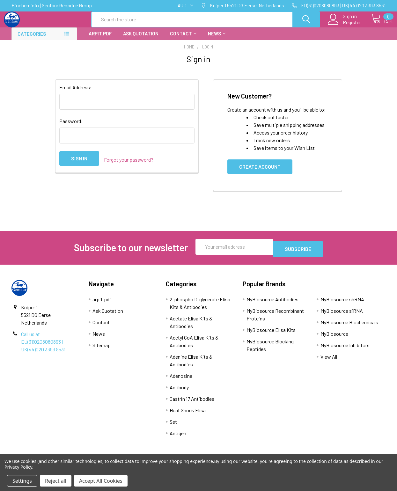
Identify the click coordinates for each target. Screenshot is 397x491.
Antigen (178, 437)
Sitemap (101, 349)
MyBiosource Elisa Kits (271, 333)
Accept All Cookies (100, 480)
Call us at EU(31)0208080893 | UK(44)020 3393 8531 (43, 345)
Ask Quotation (140, 39)
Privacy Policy (18, 467)
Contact (183, 39)
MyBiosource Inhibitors (345, 349)
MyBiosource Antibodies (272, 303)
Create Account (260, 172)
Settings (22, 480)
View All (328, 360)
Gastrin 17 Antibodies (192, 402)
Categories (32, 39)
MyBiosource (334, 337)
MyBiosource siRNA (341, 314)
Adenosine (181, 379)
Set (173, 425)
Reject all (55, 480)
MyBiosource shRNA (342, 303)
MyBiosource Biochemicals (349, 326)
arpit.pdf (100, 39)
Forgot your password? (128, 164)
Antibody (179, 391)
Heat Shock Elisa (188, 414)
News (216, 39)
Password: (71, 127)
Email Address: (75, 93)
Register (345, 26)
